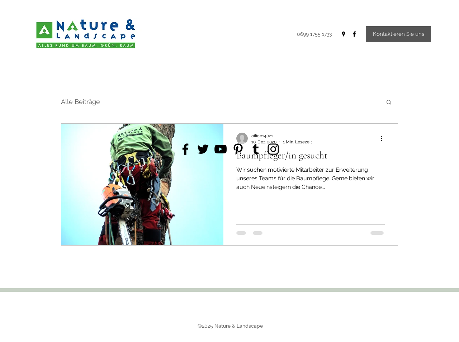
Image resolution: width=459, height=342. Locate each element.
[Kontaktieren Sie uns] (398, 34)
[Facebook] (354, 34)
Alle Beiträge (80, 101)
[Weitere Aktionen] (383, 138)
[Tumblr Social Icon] (255, 149)
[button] (388, 102)
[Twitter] (202, 149)
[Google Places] (343, 34)
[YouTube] (220, 149)
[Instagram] (273, 149)
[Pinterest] (238, 149)
